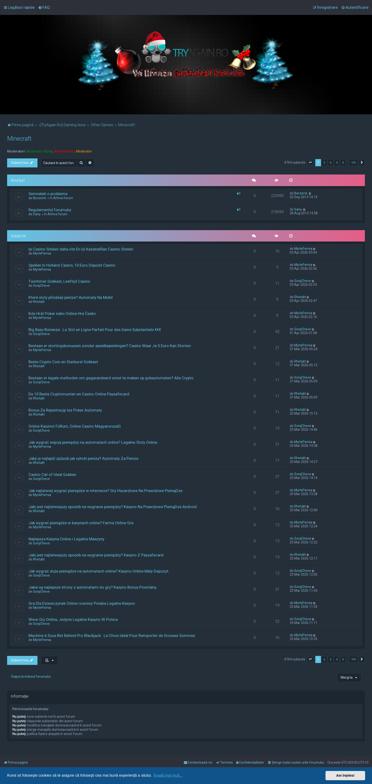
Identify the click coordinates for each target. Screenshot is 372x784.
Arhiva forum (63, 198)
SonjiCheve (41, 285)
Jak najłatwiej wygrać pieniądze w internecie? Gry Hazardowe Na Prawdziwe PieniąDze (105, 490)
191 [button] (353, 162)
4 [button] (337, 162)
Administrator (64, 151)
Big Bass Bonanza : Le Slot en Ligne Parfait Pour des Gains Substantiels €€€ (94, 329)
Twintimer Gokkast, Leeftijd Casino (59, 281)
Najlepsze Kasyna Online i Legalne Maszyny (66, 539)
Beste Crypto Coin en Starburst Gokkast (63, 361)
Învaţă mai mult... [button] (167, 775)
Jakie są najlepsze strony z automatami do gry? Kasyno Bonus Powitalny (92, 587)
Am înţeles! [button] (345, 775)
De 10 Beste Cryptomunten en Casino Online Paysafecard (78, 394)
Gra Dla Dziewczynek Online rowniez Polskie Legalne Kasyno (81, 603)
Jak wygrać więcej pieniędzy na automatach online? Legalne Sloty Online (92, 442)
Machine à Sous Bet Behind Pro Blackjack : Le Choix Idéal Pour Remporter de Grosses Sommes (111, 635)
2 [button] (324, 162)
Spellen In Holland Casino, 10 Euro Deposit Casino (71, 265)
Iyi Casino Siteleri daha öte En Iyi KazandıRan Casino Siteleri (80, 249)
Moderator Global (39, 151)
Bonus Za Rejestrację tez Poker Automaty (65, 410)
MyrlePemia (42, 253)
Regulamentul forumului (49, 209)
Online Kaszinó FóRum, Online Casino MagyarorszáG (74, 426)
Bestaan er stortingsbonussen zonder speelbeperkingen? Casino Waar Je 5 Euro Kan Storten (109, 345)
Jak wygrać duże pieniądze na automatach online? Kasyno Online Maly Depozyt (98, 571)
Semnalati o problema (47, 193)
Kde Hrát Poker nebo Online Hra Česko (62, 313)
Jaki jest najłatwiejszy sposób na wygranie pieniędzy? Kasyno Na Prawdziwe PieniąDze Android (112, 506)
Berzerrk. (40, 198)
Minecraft (19, 138)
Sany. (37, 214)
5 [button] (343, 162)
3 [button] (330, 162)
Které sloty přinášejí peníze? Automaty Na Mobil (70, 297)
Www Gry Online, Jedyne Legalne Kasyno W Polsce (73, 619)
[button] (310, 162)
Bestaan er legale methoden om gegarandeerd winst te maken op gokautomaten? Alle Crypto (111, 378)
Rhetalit (39, 302)
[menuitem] (44, 7)
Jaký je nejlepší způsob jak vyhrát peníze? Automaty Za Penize (83, 458)
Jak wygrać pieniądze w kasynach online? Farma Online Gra (80, 522)
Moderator (84, 151)
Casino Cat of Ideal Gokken (52, 474)
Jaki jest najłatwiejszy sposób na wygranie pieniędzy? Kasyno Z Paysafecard (95, 555)
